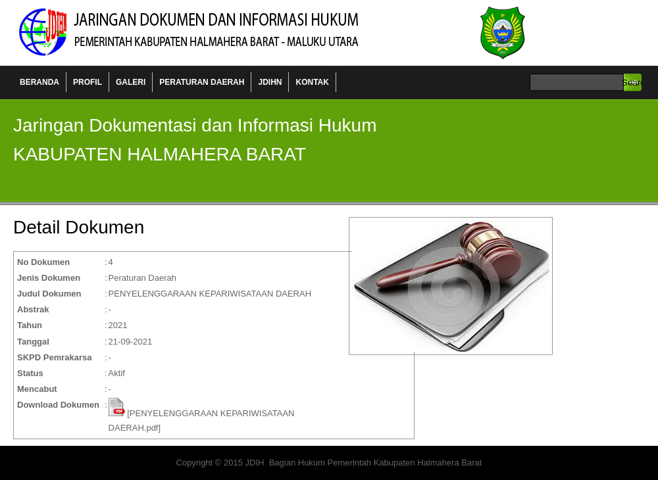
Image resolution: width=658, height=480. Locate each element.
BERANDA (39, 82)
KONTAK (311, 82)
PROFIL (87, 82)
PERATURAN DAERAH (201, 82)
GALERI (130, 82)
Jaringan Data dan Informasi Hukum (217, 33)
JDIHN (270, 82)
